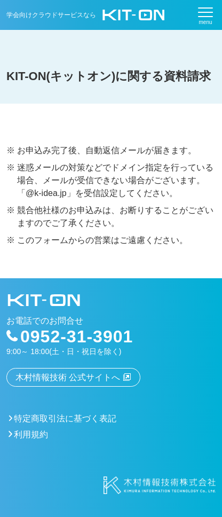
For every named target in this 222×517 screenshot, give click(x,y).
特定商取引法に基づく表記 (65, 418)
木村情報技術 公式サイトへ (67, 377)
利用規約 (31, 434)
